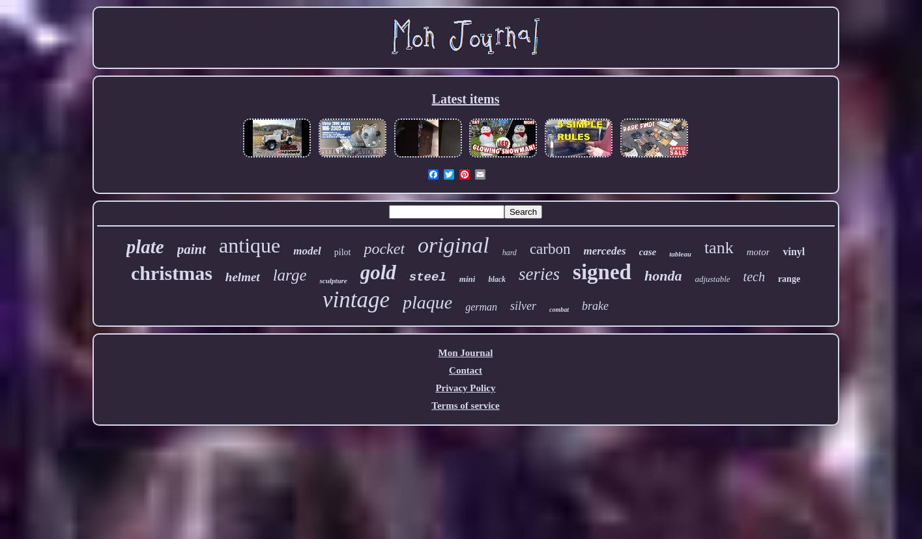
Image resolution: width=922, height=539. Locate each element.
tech (754, 277)
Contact (465, 370)
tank (719, 247)
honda (663, 276)
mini (467, 279)
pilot (342, 252)
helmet (242, 277)
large (290, 275)
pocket (384, 248)
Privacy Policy (465, 388)
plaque (427, 302)
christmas (171, 273)
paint (191, 249)
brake (595, 305)
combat (559, 309)
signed (602, 272)
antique (249, 245)
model (307, 251)
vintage (356, 299)
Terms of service (465, 405)
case (648, 252)
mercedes (604, 251)
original (453, 245)
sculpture (333, 280)
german (481, 306)
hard (509, 252)
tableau (680, 254)
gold (378, 272)
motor (758, 252)
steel (427, 277)
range (789, 279)
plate (145, 246)
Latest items (466, 99)
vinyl (794, 251)
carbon (550, 249)
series (539, 274)
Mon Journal (466, 353)
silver (523, 305)
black (497, 279)
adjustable (712, 279)
